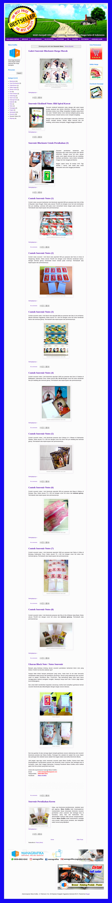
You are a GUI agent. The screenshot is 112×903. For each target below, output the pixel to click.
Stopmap (12, 118)
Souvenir (12, 114)
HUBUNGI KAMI (97, 39)
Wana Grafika (42, 775)
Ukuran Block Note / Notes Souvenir (45, 664)
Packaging (12, 108)
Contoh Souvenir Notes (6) (41, 487)
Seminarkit (12, 112)
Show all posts (69, 46)
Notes (11, 106)
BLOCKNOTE (49, 39)
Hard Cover (13, 97)
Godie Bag (12, 95)
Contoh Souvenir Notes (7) (41, 548)
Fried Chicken (13, 93)
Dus (11, 91)
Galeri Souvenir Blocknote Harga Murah (48, 51)
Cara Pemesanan (14, 83)
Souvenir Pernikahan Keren (41, 801)
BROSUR (25, 39)
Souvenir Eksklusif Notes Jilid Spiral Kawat (49, 103)
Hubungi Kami (13, 100)
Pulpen (11, 110)
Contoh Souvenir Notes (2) (41, 253)
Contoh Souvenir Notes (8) (41, 609)
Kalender (12, 102)
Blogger (88, 894)
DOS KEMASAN (36, 39)
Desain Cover (13, 89)
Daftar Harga (13, 87)
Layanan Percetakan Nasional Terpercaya (11, 6)
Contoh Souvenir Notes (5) (41, 433)
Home (52, 839)
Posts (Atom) (39, 842)
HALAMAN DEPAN (12, 39)
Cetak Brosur (13, 85)
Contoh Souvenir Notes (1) (41, 198)
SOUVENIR (60, 39)
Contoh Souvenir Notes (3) (41, 312)
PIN (68, 39)
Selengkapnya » (32, 92)
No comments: (34, 247)
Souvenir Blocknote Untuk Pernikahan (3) (48, 143)
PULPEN (75, 39)
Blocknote (12, 81)
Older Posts (80, 839)
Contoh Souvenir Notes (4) (41, 373)
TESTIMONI (85, 39)
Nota (11, 104)
